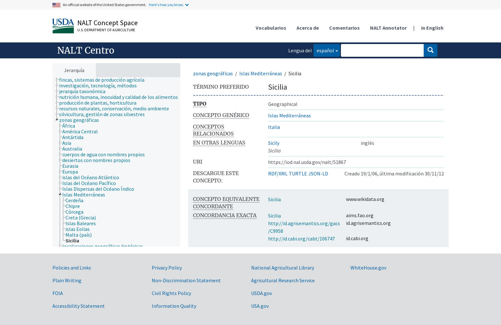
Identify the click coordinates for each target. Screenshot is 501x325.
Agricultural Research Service (283, 280)
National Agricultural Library (282, 267)
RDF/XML (278, 173)
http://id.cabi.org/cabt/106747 (301, 238)
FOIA (57, 293)
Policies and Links (71, 267)
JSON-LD (318, 173)
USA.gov (260, 306)
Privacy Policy (167, 267)
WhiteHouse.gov (368, 267)
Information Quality (174, 306)
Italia (274, 127)
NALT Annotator (388, 28)
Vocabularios (271, 28)
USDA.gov (261, 293)
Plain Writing (66, 280)
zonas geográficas (213, 73)
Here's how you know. (166, 4)
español (323, 50)
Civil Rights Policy (171, 293)
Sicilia (274, 199)
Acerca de (308, 28)
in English (432, 28)
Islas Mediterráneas (260, 73)
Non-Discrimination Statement (186, 280)
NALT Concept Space (107, 22)
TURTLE (298, 173)
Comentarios (344, 28)
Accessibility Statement (78, 306)
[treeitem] (104, 80)
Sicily (273, 143)
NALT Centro (85, 50)
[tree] (116, 162)
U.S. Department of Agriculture (106, 29)
